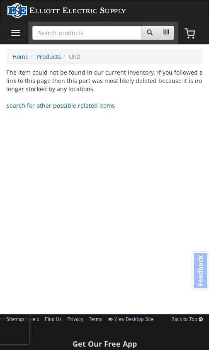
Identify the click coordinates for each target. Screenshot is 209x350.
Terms (95, 319)
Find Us (53, 319)
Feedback (200, 270)
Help (34, 319)
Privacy (75, 319)
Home (20, 57)
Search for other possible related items (60, 105)
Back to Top (187, 319)
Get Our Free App (105, 344)
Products (48, 57)
